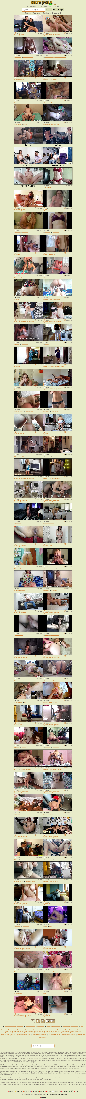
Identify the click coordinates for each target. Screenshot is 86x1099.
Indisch (18, 80)
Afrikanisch (19, 995)
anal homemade (56, 1027)
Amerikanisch (48, 838)
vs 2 (34, 1035)
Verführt (18, 928)
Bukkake (54, 102)
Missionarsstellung (61, 57)
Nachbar (25, 125)
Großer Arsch (19, 413)
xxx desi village (41, 1035)
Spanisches (18, 390)
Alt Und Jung (48, 771)
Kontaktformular (55, 1095)
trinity (16, 1032)
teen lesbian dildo (76, 1032)
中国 (77, 1091)
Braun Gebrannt (49, 278)
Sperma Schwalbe (20, 435)
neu (55, 9)
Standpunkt (48, 502)
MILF (17, 771)
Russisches (57, 35)
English (11, 1091)
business (13, 1035)
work (82, 1027)
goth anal (27, 1035)
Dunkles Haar (48, 547)
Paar (17, 35)
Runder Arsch (56, 748)
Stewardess (54, 592)
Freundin (18, 211)
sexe (44, 1030)
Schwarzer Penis (49, 125)
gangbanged (44, 1037)
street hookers (29, 1032)
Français (34, 1091)
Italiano (42, 1091)
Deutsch (19, 1091)
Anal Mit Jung (19, 972)
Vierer (56, 838)
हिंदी (72, 1091)
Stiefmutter (57, 301)
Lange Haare (48, 659)
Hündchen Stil (48, 35)
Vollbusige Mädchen (50, 569)
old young (73, 1030)
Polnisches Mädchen (50, 256)
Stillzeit (47, 80)
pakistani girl (81, 1035)
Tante (17, 592)
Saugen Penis (48, 301)
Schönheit (47, 457)
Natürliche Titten (28, 57)
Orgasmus (18, 278)
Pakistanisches (55, 636)
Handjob (22, 35)
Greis (58, 480)
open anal (48, 1032)
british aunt (12, 1030)
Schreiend (25, 278)
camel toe (8, 1032)
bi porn (48, 1027)
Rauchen (18, 256)
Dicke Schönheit (49, 57)
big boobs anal (52, 1035)
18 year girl (56, 1032)
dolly (21, 1032)
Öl (45, 995)
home (67, 1030)
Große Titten (19, 883)
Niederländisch (29, 413)
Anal (17, 547)
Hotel (24, 211)
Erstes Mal (48, 905)
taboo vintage (81, 1030)
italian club (40, 1027)
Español (26, 1091)
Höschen (47, 413)
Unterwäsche (48, 189)
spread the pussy (70, 1035)
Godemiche (47, 234)
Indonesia (57, 1091)
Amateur (18, 234)
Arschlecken (19, 681)
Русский (65, 1091)
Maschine (18, 102)
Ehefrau (55, 80)
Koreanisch (18, 457)
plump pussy (20, 1027)
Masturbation (56, 234)
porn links (64, 1095)
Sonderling (48, 793)
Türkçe (49, 1091)
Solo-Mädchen (54, 413)
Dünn (23, 80)
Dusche (57, 726)
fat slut (4, 1030)
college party (74, 1027)
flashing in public (10, 1027)
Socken (57, 125)
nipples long (5, 1035)
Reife (17, 301)
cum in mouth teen (30, 1027)
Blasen (17, 345)
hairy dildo (21, 1030)
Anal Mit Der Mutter (21, 323)
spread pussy (65, 1032)
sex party (61, 1035)
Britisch (47, 102)
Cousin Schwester (49, 525)
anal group (61, 1030)
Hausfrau (18, 368)
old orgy (20, 1035)
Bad (46, 211)
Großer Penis (19, 636)
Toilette (18, 659)
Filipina (57, 681)
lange (61, 9)
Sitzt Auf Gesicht (62, 569)
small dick (37, 1030)
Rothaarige (58, 323)
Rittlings (18, 57)
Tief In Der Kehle (50, 480)
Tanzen (17, 502)
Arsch (17, 569)
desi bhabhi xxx (51, 1030)
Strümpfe (60, 390)
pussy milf (29, 1030)
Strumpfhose (56, 502)
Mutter (47, 345)
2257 (47, 1095)
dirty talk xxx (39, 1032)
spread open (66, 1027)
